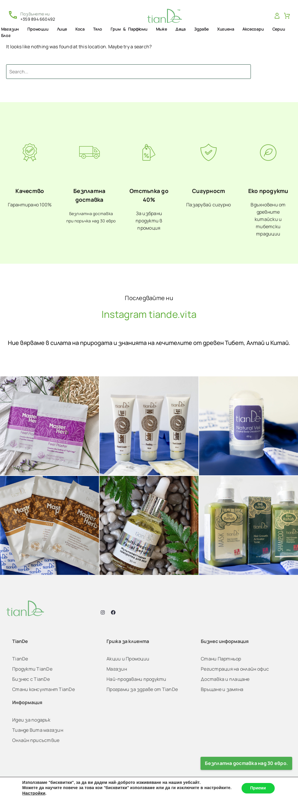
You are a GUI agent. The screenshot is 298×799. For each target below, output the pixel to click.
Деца (180, 29)
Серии (278, 29)
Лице (62, 29)
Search (276, 71)
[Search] (128, 71)
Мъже (161, 29)
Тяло (97, 29)
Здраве (201, 29)
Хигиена (225, 29)
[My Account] (277, 16)
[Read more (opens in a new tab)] (31, 16)
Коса (80, 29)
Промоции (37, 29)
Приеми (258, 788)
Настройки (33, 793)
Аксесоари (253, 29)
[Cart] (286, 16)
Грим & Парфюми (129, 29)
